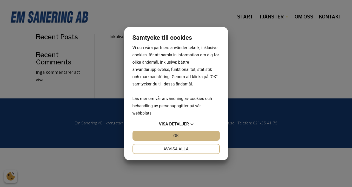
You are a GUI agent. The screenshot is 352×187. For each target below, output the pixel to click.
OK (176, 135)
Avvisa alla (176, 148)
